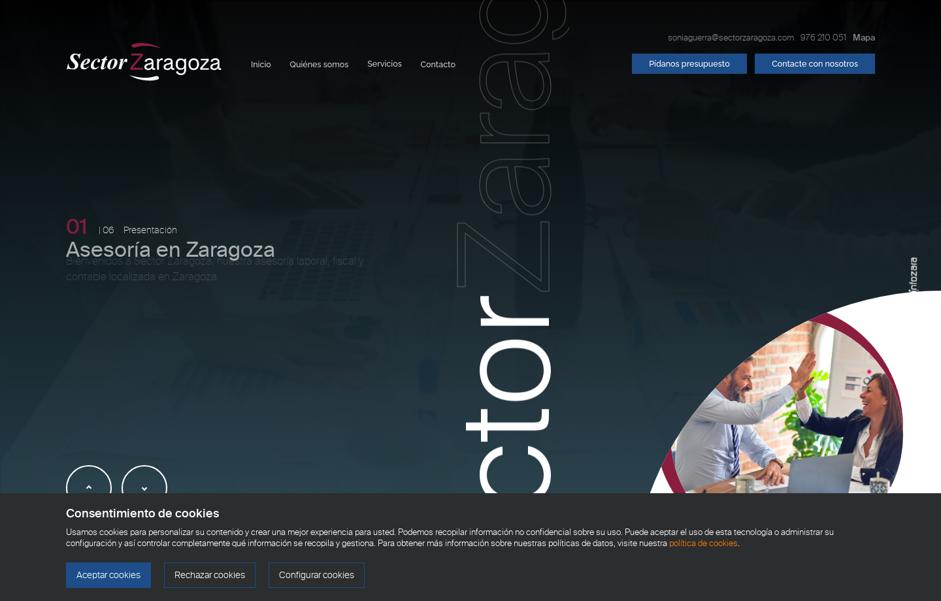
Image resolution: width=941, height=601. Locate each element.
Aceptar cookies (108, 575)
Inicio (261, 64)
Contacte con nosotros (815, 64)
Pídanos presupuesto (689, 64)
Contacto (438, 64)
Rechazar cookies (209, 575)
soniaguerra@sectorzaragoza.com (731, 37)
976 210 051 (823, 37)
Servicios (384, 64)
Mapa (864, 37)
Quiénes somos (319, 64)
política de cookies (703, 543)
